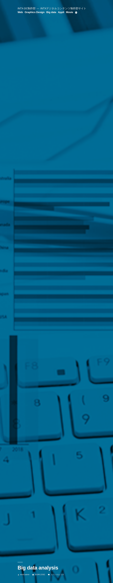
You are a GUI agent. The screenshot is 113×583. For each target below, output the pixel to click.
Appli (61, 12)
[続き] (76, 12)
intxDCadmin (24, 574)
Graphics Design (35, 12)
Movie (69, 12)
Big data (51, 12)
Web (20, 12)
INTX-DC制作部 (26, 8)
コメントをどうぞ (57, 574)
